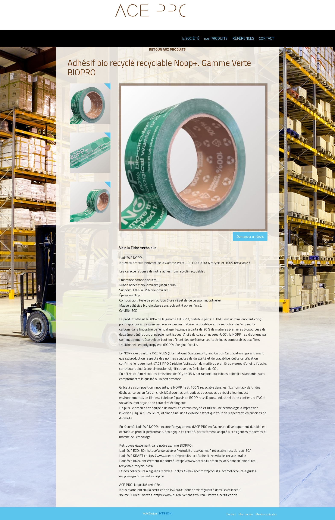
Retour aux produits (167, 49)
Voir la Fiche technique (138, 248)
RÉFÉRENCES (243, 38)
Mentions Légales (266, 514)
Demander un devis (250, 236)
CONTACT (266, 38)
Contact (231, 514)
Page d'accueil (174, 38)
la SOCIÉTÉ (190, 38)
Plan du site (246, 514)
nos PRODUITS (216, 38)
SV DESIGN (165, 513)
